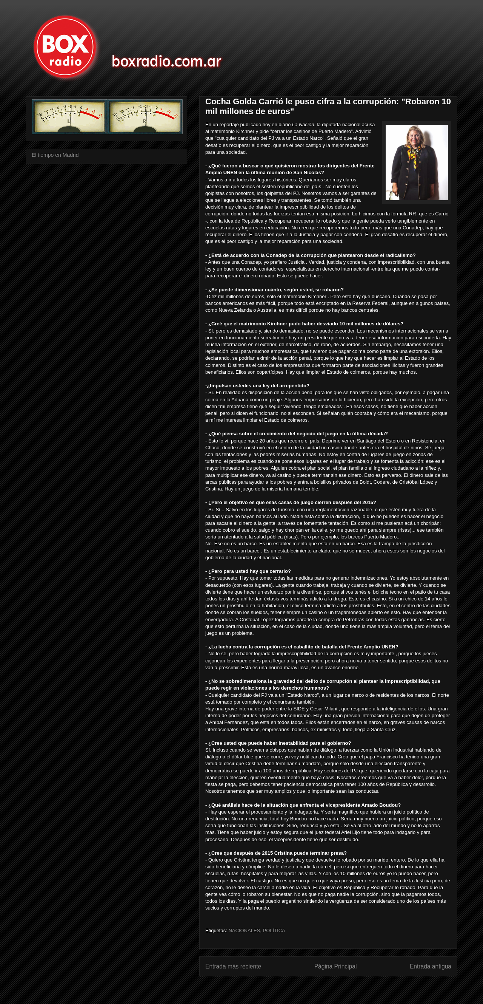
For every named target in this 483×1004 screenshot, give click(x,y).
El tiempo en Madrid (55, 155)
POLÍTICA (274, 930)
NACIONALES (244, 930)
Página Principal (335, 966)
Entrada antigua (430, 966)
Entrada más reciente (233, 966)
